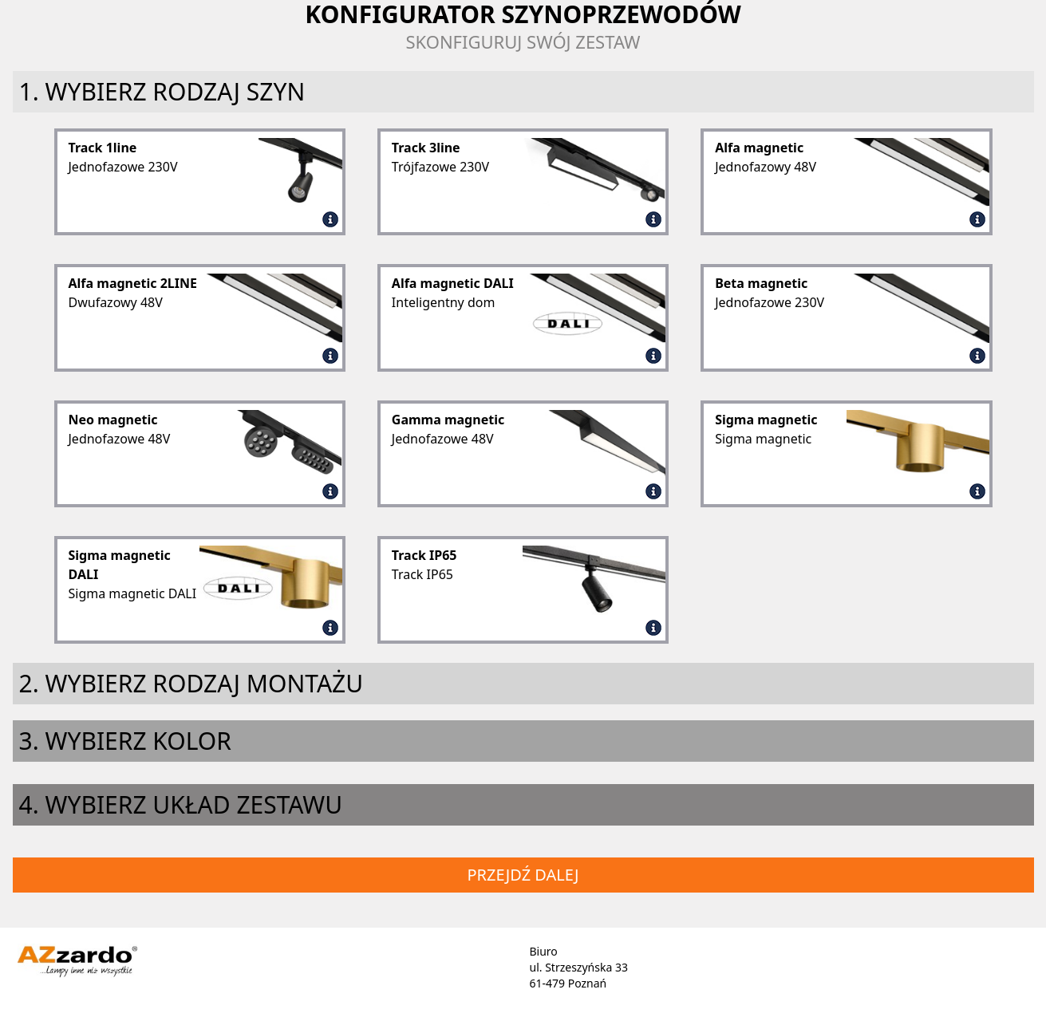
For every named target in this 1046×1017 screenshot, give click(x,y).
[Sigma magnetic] (977, 488)
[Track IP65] (653, 624)
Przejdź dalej (522, 874)
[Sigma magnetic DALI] (330, 624)
